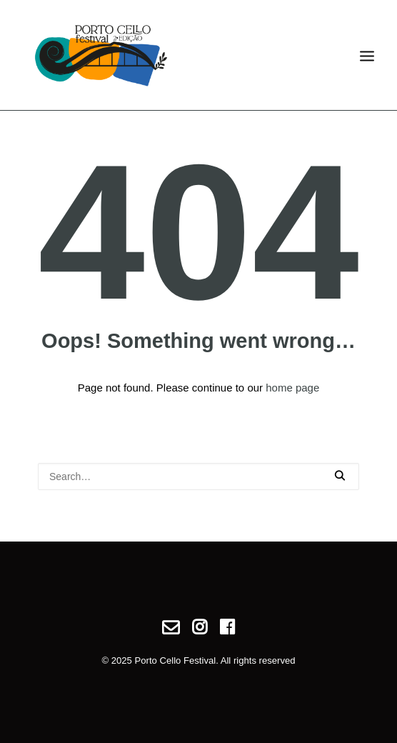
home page (292, 388)
